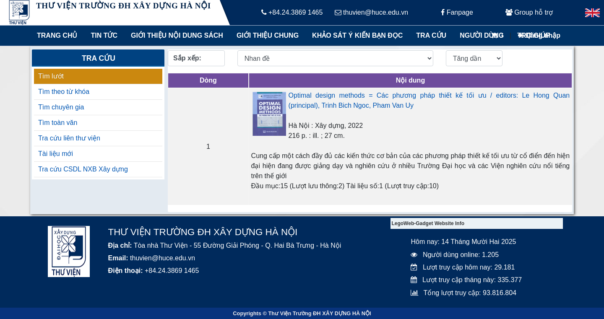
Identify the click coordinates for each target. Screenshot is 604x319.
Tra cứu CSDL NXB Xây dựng (83, 169)
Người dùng (482, 35)
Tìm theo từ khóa (63, 91)
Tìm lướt (51, 76)
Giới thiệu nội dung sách (175, 35)
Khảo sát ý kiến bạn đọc (355, 35)
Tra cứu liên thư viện (69, 138)
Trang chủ (57, 35)
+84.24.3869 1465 (292, 12)
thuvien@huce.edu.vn (371, 12)
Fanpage (457, 12)
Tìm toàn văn (57, 122)
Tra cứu (431, 35)
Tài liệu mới (55, 153)
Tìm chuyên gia (61, 107)
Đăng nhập (539, 35)
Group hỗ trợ (529, 12)
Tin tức (104, 35)
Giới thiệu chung (267, 35)
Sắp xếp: (187, 58)
